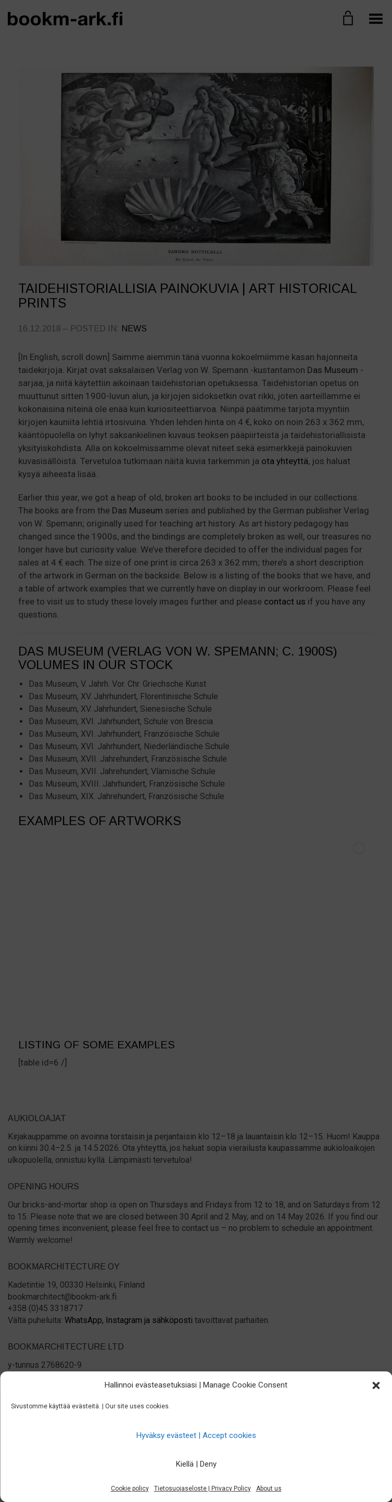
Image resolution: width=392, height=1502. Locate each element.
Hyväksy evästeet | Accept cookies (196, 1435)
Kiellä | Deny (196, 1464)
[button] (376, 1385)
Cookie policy (130, 1488)
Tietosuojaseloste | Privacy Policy (202, 1488)
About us (269, 1488)
